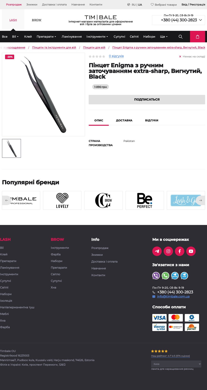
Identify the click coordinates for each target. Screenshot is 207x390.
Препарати (45, 36)
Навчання (78, 4)
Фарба (5, 327)
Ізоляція (6, 300)
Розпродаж (14, 4)
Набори (149, 36)
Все (4, 36)
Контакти (95, 4)
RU (134, 4)
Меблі (4, 314)
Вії (14, 36)
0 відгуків (116, 56)
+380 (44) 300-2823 (179, 20)
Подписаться (147, 99)
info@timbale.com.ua (173, 296)
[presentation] (6, 200)
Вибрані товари (164, 4)
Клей (28, 36)
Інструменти (95, 36)
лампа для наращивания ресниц (172, 368)
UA (140, 4)
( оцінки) (170, 355)
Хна (2, 320)
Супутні (119, 36)
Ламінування (72, 36)
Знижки (31, 4)
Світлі (134, 36)
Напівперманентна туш (17, 307)
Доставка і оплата (54, 4)
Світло (55, 274)
